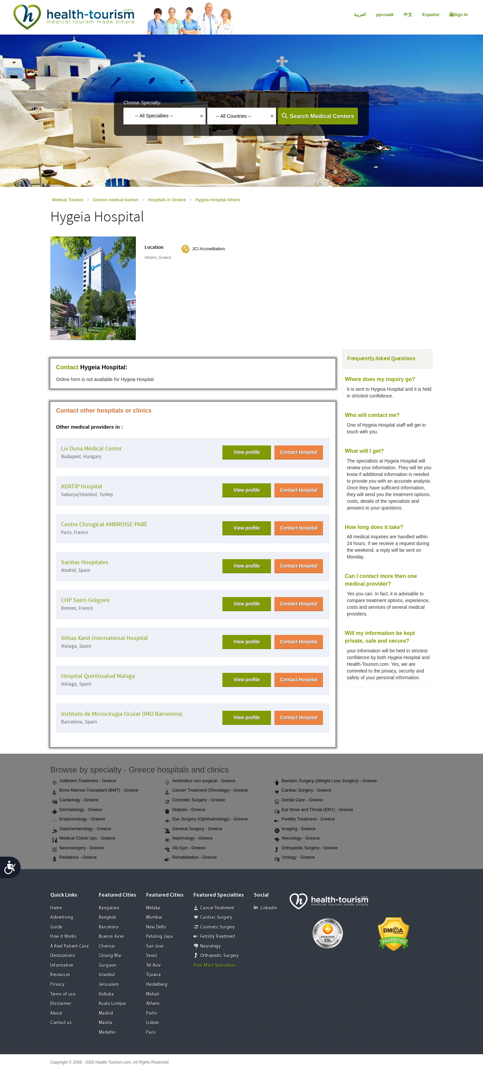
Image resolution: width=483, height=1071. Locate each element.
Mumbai (154, 917)
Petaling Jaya (159, 936)
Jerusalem (109, 984)
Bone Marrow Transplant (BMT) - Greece (95, 791)
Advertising (61, 917)
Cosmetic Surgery (217, 927)
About (56, 1013)
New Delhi (156, 927)
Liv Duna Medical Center (91, 448)
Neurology (210, 946)
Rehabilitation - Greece (191, 858)
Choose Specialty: (142, 102)
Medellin (107, 1032)
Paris (151, 1032)
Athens (153, 1004)
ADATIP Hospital (81, 486)
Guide (56, 927)
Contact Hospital (298, 452)
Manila (105, 1023)
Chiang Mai (110, 956)
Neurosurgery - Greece (78, 848)
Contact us (61, 1023)
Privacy (57, 984)
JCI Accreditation (208, 248)
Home (56, 908)
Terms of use (62, 994)
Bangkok (107, 917)
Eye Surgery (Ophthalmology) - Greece (206, 819)
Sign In (458, 14)
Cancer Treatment (217, 908)
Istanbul (107, 975)
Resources (60, 975)
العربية (360, 14)
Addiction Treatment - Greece (84, 781)
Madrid (106, 1013)
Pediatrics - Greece (74, 858)
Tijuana (153, 975)
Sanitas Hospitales (84, 562)
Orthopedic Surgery (219, 956)
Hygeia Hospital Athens (217, 199)
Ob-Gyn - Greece (185, 848)
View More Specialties (215, 965)
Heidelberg (157, 984)
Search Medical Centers (322, 116)
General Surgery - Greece (193, 829)
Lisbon (152, 1023)
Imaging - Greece (294, 829)
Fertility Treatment (217, 936)
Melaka (153, 908)
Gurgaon (108, 965)
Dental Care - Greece (298, 800)
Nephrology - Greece (189, 839)
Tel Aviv (153, 965)
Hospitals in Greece (167, 199)
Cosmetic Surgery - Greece (195, 800)
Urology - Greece (294, 858)
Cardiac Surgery (216, 917)
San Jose (155, 946)
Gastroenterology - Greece (81, 829)
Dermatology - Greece (77, 810)
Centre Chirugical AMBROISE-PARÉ (104, 524)
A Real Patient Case (69, 946)
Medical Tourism (68, 199)
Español (430, 14)
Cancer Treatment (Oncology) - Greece (206, 791)
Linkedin (265, 907)
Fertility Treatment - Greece (304, 819)
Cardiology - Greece (75, 800)
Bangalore (109, 908)
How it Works (63, 936)
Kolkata (106, 994)
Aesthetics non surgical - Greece (200, 781)
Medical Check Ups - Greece (83, 839)
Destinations (62, 956)
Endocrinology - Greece (78, 819)
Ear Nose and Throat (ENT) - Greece (313, 810)
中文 (408, 14)
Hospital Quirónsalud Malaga (98, 676)
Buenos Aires (111, 936)
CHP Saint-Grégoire (85, 600)
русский (384, 14)
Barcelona (109, 927)
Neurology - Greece (297, 839)
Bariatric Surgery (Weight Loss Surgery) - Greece (325, 781)
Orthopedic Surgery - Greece (306, 848)
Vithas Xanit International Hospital (104, 638)
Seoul (151, 956)
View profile (246, 452)
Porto (151, 1013)
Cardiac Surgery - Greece (302, 791)
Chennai (107, 946)
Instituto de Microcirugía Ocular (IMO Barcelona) (121, 714)
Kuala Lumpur (112, 1004)
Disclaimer (60, 1004)
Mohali (153, 994)
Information (62, 965)
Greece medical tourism (116, 199)
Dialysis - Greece (185, 810)
